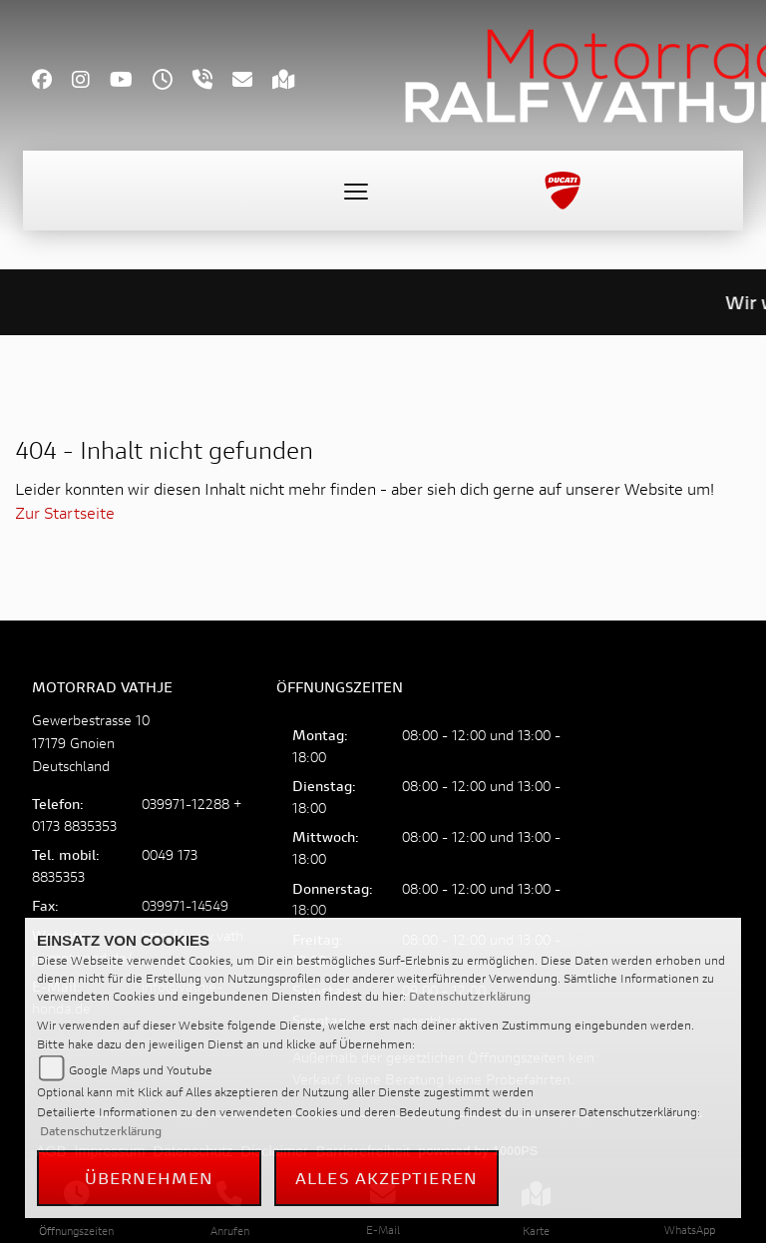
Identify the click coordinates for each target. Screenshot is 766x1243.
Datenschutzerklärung (470, 996)
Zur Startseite (65, 512)
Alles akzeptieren (386, 1177)
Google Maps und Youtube (140, 1069)
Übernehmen (149, 1177)
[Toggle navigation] (356, 191)
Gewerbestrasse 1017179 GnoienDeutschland (91, 742)
